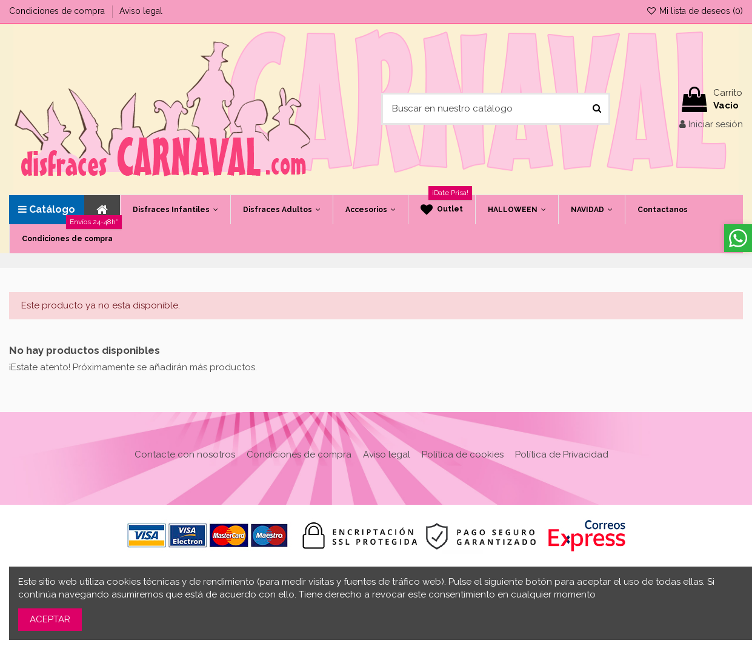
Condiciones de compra (58, 11)
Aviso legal (140, 11)
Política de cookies (463, 454)
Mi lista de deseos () (694, 11)
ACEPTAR (50, 619)
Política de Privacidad (561, 454)
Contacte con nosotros (185, 454)
